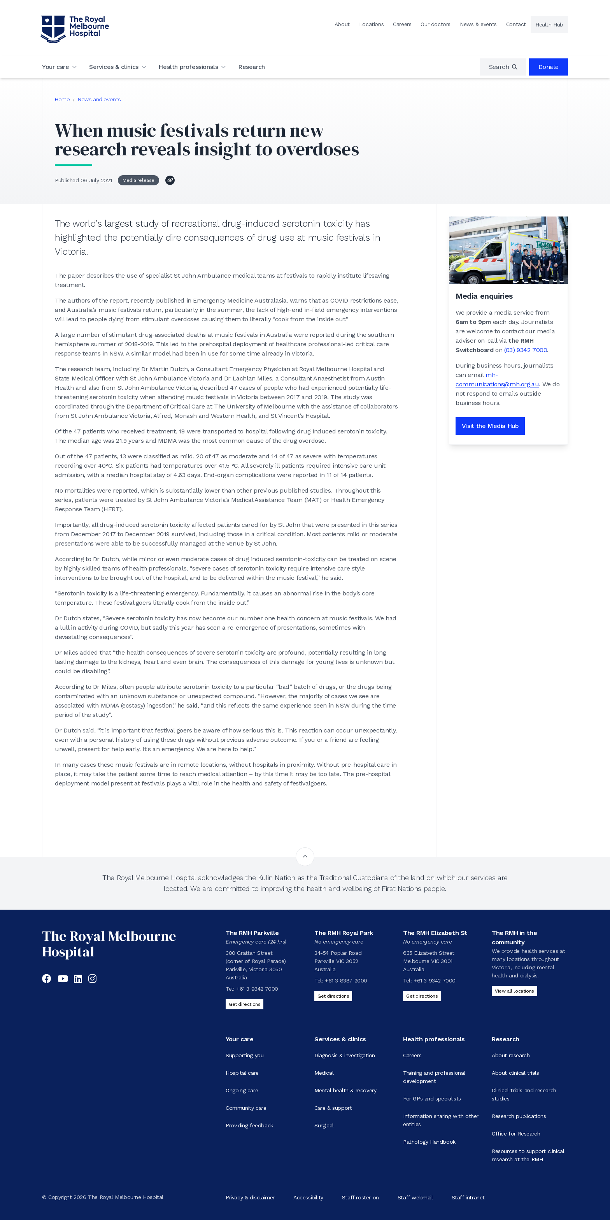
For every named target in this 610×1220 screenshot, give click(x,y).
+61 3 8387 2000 (346, 980)
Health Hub (549, 24)
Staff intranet (468, 1197)
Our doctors (435, 24)
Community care (246, 1108)
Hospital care (242, 1073)
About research (510, 1055)
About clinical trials (515, 1073)
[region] (503, 67)
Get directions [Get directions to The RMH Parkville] (244, 1004)
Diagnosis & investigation (344, 1055)
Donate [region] (548, 66)
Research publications (519, 1116)
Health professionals (188, 66)
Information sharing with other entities (441, 1120)
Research (251, 66)
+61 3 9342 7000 (257, 989)
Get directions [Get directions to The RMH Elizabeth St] (422, 996)
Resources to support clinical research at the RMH (528, 1155)
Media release (138, 180)
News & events (478, 24)
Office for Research (516, 1133)
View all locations (514, 991)
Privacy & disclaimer (250, 1197)
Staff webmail (415, 1197)
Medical (323, 1073)
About (342, 24)
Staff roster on (360, 1197)
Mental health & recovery (345, 1090)
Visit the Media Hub (490, 426)
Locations (371, 24)
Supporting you (244, 1055)
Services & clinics (113, 66)
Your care (55, 66)
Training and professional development (434, 1077)
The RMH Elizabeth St (435, 933)
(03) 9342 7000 (525, 350)
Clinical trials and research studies (524, 1094)
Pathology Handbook (429, 1142)
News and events (99, 99)
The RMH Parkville (252, 933)
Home (62, 99)
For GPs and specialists (432, 1098)
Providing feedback (249, 1125)
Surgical (324, 1125)
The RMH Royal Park (343, 933)
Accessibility (308, 1197)
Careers (402, 24)
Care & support (333, 1108)
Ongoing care (242, 1090)
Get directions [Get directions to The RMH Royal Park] (333, 996)
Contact (516, 24)
